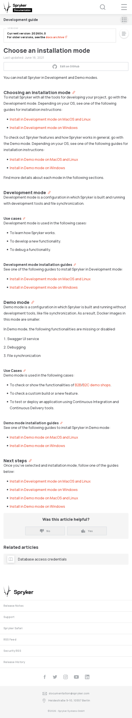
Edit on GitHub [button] (66, 66)
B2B (78, 385)
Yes (86, 531)
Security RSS (12, 651)
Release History (14, 662)
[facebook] (45, 677)
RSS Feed (10, 639)
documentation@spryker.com (66, 693)
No (45, 531)
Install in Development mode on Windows (44, 127)
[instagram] (65, 677)
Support (9, 617)
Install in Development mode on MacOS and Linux (50, 119)
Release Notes (14, 606)
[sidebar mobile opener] (124, 19)
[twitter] (55, 677)
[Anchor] (72, 92)
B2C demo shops (97, 385)
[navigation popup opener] (124, 7)
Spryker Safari (13, 628)
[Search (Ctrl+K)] (100, 7)
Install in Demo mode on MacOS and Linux (44, 159)
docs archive (56, 37)
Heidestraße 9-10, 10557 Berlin (66, 701)
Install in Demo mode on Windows (37, 167)
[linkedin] (87, 677)
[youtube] (76, 676)
